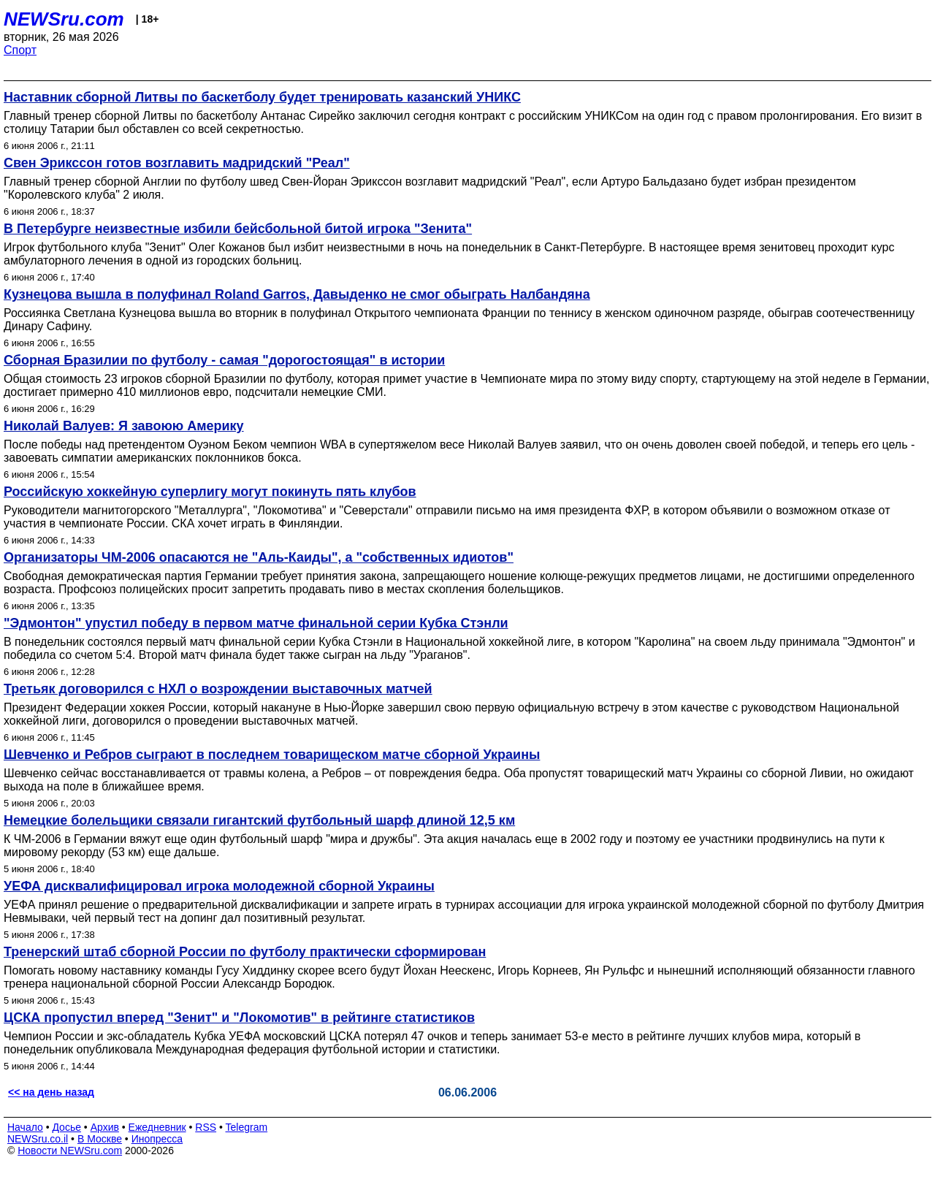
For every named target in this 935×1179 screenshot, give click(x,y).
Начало (25, 1127)
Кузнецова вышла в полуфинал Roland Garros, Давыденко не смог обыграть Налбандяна (297, 294)
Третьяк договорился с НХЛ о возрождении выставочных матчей (218, 689)
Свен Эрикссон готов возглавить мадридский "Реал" (177, 163)
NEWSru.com (64, 19)
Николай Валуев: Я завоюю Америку (124, 426)
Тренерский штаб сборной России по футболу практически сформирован (245, 952)
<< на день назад (51, 1092)
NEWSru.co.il (37, 1139)
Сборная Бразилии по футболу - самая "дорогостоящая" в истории (224, 360)
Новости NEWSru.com (70, 1150)
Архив (105, 1127)
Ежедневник (157, 1127)
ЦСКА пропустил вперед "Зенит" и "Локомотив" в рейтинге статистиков (239, 1017)
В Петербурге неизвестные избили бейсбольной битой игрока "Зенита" (238, 228)
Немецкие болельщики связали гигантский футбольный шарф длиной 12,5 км (259, 820)
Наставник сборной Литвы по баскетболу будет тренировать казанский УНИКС (262, 97)
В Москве (99, 1139)
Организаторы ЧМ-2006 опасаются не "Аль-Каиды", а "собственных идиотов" (259, 557)
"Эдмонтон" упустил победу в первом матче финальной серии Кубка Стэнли (256, 623)
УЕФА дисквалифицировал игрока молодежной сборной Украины (219, 886)
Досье (66, 1127)
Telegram (247, 1127)
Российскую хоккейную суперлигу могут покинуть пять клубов (210, 491)
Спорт (20, 50)
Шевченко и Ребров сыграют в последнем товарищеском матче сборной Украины (272, 754)
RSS (205, 1127)
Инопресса (157, 1139)
